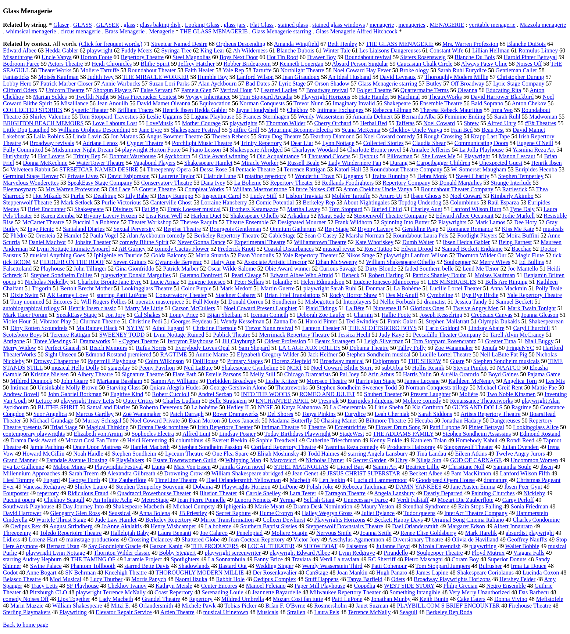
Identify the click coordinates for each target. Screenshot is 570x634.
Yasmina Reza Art (533, 149)
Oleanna (467, 90)
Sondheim (284, 301)
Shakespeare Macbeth (138, 506)
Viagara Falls (529, 553)
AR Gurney (132, 249)
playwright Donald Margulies (136, 275)
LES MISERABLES (452, 282)
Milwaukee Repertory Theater (345, 592)
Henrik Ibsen (546, 163)
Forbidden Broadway (232, 381)
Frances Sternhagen (266, 116)
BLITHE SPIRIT (58, 407)
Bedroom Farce (21, 64)
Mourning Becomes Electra (300, 130)
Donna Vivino (510, 599)
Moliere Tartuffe (99, 70)
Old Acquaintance (278, 156)
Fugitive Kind (126, 394)
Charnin (363, 315)
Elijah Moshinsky (278, 453)
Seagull (408, 612)
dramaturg (495, 480)
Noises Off (529, 64)
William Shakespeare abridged (247, 473)
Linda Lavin (87, 136)
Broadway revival (327, 90)
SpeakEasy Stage (76, 315)
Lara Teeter (302, 493)
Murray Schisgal (101, 420)
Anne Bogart (41, 572)
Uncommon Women (534, 460)
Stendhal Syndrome (426, 506)
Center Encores (219, 586)
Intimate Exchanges (340, 110)
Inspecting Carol (221, 196)
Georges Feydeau (191, 321)
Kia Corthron (427, 407)
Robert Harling (385, 275)
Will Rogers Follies (104, 301)
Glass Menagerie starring (281, 31)
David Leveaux (398, 77)
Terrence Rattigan (305, 169)
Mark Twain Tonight (531, 308)
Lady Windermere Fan (354, 163)
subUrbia (392, 368)
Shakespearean (546, 321)
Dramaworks (95, 341)
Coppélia (364, 586)
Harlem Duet (206, 216)
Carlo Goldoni (442, 328)
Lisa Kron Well (164, 216)
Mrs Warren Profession (73, 189)
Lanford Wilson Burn (476, 209)
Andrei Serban (215, 394)
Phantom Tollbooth (93, 566)
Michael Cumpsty (194, 506)
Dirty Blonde (380, 268)
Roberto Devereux (161, 407)
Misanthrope (18, 57)
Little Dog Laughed (26, 130)
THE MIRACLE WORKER (155, 77)
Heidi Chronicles (112, 64)
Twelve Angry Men (476, 308)
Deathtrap (105, 196)
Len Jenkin (332, 480)
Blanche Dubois (295, 50)
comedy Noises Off (26, 599)
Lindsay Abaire (486, 328)
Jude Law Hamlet (115, 520)
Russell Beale (303, 163)
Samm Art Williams (174, 381)
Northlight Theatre (302, 70)
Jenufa (490, 348)
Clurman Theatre (100, 321)
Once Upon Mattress (97, 447)
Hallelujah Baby (129, 533)
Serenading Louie (222, 592)
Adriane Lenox (100, 143)
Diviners (123, 209)
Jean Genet (305, 473)
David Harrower (22, 513)
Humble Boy (212, 77)
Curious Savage (337, 268)
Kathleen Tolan (429, 440)
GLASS (82, 25)
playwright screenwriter (232, 553)
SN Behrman (80, 572)
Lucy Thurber (106, 579)
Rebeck (350, 275)
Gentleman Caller (516, 70)
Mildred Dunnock (31, 381)
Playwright (477, 156)
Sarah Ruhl (507, 116)
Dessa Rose (213, 169)
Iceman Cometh (269, 315)
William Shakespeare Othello (400, 262)
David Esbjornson (128, 176)
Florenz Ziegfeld (291, 361)
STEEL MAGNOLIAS (301, 467)
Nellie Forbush (398, 301)
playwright (99, 50)
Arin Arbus (381, 374)
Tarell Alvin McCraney (517, 335)
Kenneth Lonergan (301, 64)
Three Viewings (52, 341)
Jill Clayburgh (239, 341)
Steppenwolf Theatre (27, 202)
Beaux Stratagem (335, 341)
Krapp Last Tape (490, 136)
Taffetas (405, 123)
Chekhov (297, 110)
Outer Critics (138, 401)
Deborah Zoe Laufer (321, 315)
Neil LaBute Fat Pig (503, 354)
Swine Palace (46, 566)
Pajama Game (543, 374)
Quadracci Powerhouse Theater (154, 493)
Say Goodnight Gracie (114, 546)
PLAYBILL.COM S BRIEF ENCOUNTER (448, 605)
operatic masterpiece (159, 301)
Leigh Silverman (383, 341)
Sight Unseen (60, 354)
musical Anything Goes (57, 255)
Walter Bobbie (522, 546)
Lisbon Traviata (304, 196)
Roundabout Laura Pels (420, 235)
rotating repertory (265, 176)
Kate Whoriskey (374, 242)
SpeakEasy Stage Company (100, 183)
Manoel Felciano (266, 586)
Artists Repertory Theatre (490, 414)
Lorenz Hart (43, 539)
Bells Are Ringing (506, 282)
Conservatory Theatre (166, 183)
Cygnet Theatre (145, 143)
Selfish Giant (319, 500)
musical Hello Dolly (75, 368)
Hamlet (72, 235)
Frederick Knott (236, 249)
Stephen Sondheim (134, 453)
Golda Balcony (168, 255)
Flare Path (184, 374)
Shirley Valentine (50, 116)
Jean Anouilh (112, 103)
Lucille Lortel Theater (456, 288)
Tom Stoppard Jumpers (443, 566)
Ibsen (546, 467)
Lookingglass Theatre (146, 288)
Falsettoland (17, 268)
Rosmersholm (330, 605)
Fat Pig (150, 209)
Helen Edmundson (323, 282)
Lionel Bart (350, 467)
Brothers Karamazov (253, 209)
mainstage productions (92, 539)
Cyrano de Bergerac (178, 262)
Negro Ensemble (506, 586)
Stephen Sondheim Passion (210, 447)
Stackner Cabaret (235, 295)
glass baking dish (160, 25)
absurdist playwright (530, 533)
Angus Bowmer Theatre (174, 136)
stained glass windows (338, 25)
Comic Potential (275, 202)
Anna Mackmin (508, 288)
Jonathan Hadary (461, 420)
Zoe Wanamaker (454, 348)
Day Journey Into (83, 506)
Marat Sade (331, 216)
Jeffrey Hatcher (196, 64)
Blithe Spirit (155, 64)
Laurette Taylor (176, 176)
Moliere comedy (421, 401)
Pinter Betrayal (486, 427)
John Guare (74, 381)
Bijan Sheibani (224, 315)
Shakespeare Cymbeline (249, 368)
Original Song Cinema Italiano (468, 520)
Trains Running (390, 176)
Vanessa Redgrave (44, 486)
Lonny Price (183, 315)
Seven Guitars (129, 262)
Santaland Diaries (83, 229)
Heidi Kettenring (147, 440)
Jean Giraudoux (301, 77)
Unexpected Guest (501, 163)
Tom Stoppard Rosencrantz (444, 341)
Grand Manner (20, 460)
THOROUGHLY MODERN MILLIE (200, 572)
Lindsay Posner (237, 434)
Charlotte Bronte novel (374, 149)
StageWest (351, 434)
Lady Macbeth (116, 599)
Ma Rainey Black (97, 328)
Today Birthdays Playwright (297, 434)
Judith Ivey (101, 77)
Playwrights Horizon (246, 486)
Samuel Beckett (514, 301)
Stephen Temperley (521, 176)
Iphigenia (235, 506)
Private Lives (83, 176)
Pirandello (396, 553)
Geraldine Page (420, 229)
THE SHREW (424, 361)
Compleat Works (204, 189)
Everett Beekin (229, 440)
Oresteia (45, 235)
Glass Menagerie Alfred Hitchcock (357, 31)
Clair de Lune (220, 176)
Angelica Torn (520, 381)
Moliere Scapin (289, 533)
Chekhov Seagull (64, 500)
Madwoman (543, 116)
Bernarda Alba (419, 116)
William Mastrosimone (260, 189)
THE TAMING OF (93, 559)
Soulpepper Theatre (440, 553)
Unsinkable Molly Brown (68, 387)
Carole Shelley (263, 493)
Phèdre (18, 235)
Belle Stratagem (228, 401)
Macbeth (300, 480)
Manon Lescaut (517, 156)
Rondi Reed (520, 440)
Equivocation (215, 103)
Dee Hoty (525, 222)
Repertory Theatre (142, 57)
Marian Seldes (50, 97)
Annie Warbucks (120, 83)
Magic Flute (529, 255)
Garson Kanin (166, 546)
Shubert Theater (383, 394)
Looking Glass (202, 25)
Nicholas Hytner (325, 460)
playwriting (482, 546)
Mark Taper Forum (25, 315)
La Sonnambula (226, 559)
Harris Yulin (417, 374)
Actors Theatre (65, 64)
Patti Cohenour (388, 566)
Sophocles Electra (153, 434)
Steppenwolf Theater (468, 447)
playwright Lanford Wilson (416, 255)
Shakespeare (89, 209)
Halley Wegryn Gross (327, 513)
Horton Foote (96, 57)
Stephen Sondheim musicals (506, 361)
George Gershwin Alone (238, 387)
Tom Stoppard (346, 209)
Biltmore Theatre (386, 420)
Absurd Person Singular (360, 64)
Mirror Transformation (227, 520)
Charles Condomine (536, 520)
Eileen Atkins (471, 453)
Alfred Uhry (501, 123)
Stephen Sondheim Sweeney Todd (357, 387)
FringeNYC (520, 348)
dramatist (435, 301)
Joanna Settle (376, 533)
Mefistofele (549, 599)
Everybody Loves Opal (202, 348)
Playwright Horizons (325, 97)
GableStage (282, 235)
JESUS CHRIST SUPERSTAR (363, 473)
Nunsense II (387, 308)
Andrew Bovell (21, 394)
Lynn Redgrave (357, 553)
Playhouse (52, 268)
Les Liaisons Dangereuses (390, 50)
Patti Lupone (445, 427)
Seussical (120, 513)
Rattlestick (514, 189)
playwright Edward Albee (300, 553)
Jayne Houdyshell (257, 110)
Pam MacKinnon (471, 473)
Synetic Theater (89, 110)
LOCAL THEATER (271, 546)
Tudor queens (419, 513)
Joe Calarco (214, 533)
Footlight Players (477, 235)
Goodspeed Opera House (445, 480)
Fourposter (15, 493)
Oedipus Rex (25, 526)
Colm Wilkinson (164, 361)
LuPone (288, 486)
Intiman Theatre (280, 427)
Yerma (287, 500)
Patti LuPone (347, 599)
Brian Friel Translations (293, 295)
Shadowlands (194, 566)
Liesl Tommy (18, 480)
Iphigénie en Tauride (118, 255)
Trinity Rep (86, 156)
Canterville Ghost (171, 202)
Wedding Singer (274, 566)
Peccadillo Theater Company (447, 335)
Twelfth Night (91, 97)
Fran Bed (462, 130)
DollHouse (205, 361)
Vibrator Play (55, 321)
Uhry (401, 460)
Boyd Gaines (503, 374)
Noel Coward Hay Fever (362, 70)
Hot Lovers (51, 156)
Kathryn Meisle (174, 586)
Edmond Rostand (540, 434)
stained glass (293, 25)
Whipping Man (243, 460)
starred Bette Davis (147, 566)
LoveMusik (159, 123)
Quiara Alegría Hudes (175, 387)
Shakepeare (397, 103)
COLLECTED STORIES (33, 110)
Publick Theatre (231, 335)
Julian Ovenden (520, 447)
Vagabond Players (154, 163)
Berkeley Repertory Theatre (227, 235)
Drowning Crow (183, 473)
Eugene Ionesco (206, 282)
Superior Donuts (507, 559)
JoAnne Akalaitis (121, 526)
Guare (457, 361)
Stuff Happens (322, 579)
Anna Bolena (154, 513)
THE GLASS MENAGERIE (213, 31)
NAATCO (509, 368)
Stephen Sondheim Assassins (476, 434)
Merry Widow (19, 348)
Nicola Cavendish (439, 546)
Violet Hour (17, 321)
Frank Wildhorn (353, 222)
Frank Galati (402, 321)
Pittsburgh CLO (48, 592)
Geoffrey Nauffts (527, 539)
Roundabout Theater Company (457, 189)
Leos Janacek (244, 420)
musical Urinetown (225, 612)
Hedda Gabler (61, 50)
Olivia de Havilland (475, 539)
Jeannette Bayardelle (276, 592)
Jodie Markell (518, 216)
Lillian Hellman (491, 50)
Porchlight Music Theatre (202, 143)
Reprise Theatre (182, 229)
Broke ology (414, 70)
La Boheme (247, 183)
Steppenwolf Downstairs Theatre (344, 526)
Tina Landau (431, 453)
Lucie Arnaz (164, 282)
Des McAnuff (402, 295)
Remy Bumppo (175, 196)
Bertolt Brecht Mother (86, 288)
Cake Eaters (471, 599)
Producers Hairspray (411, 447)
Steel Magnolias (191, 57)
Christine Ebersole (214, 328)
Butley (434, 83)
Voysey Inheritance (208, 97)
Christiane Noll (466, 467)
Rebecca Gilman (392, 110)
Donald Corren (246, 301)
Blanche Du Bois (475, 57)
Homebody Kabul (477, 440)
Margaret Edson (466, 526)
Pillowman (399, 156)
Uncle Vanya (57, 57)
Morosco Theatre (327, 381)
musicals (553, 229)
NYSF (265, 407)
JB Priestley (193, 513)
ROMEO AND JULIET (327, 394)
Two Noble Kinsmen (511, 394)
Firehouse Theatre (530, 605)
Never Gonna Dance (201, 242)
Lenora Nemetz (252, 500)
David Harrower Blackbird (502, 97)
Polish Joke (319, 486)
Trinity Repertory (261, 143)
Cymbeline (440, 295)
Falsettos (356, 546)
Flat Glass (262, 25)
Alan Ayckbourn (217, 83)
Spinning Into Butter (405, 222)
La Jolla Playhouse (481, 149)
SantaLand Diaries (109, 407)
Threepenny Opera (169, 169)
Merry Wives (495, 262)
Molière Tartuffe (351, 196)
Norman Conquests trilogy (437, 387)
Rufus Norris (151, 348)
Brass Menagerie (125, 31)
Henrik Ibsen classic (92, 308)
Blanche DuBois (526, 44)
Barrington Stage (376, 381)
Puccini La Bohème (96, 222)
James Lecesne (422, 381)
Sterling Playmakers (26, 612)
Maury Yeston (377, 506)
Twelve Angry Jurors (520, 453)
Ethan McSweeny (336, 262)
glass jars (234, 25)
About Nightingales (366, 202)
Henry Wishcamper (173, 526)
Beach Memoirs (108, 348)
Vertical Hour (236, 90)
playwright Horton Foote (151, 149)
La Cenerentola (348, 407)
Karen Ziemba (58, 216)
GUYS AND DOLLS (477, 407)
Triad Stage (64, 427)
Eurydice (355, 414)
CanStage (317, 572)
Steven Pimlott (470, 368)
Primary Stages (245, 361)
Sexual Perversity (133, 229)
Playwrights (452, 222)
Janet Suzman (372, 605)
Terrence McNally (369, 612)
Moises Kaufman (495, 275)
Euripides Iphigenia (371, 401)
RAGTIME (173, 354)
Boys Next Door (239, 57)
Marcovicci (283, 460)
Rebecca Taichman (364, 486)
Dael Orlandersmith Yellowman (243, 480)
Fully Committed (23, 149)
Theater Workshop (149, 222)
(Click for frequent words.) (110, 44)
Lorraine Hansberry (224, 202)
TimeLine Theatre (176, 480)
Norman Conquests (262, 103)
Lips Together (73, 599)
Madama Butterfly (290, 420)
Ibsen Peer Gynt (523, 486)
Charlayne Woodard (314, 149)
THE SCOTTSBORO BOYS (382, 328)
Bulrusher (490, 566)
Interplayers (357, 301)
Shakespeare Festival (195, 130)
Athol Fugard (168, 328)
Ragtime (521, 407)
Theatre (317, 427)
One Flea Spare (230, 453)
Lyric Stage (292, 83)
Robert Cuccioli (170, 394)
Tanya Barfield (365, 579)
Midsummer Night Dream (82, 149)
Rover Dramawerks (236, 414)
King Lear (212, 50)
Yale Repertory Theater (309, 255)
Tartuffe (262, 70)
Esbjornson (386, 361)
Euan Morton (204, 420)
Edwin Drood (417, 249)
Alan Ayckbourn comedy (156, 235)
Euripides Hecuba (536, 169)
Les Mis (555, 381)
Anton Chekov (529, 103)
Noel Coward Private (155, 420)
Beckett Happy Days (398, 520)
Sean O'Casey (320, 235)
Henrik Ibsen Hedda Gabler (195, 110)
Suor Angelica (50, 414)
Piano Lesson (205, 149)
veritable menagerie (492, 25)
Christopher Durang (520, 77)
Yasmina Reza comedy (351, 447)
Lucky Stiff (263, 196)
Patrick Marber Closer (66, 83)
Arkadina (298, 216)
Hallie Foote (396, 315)
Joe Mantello (522, 268)
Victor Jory (306, 539)
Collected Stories (383, 143)
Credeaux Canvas (491, 315)
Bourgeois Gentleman (235, 229)
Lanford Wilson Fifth (525, 473)
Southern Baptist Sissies (268, 526)
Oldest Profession (285, 341)
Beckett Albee (425, 473)
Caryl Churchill (531, 328)
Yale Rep (233, 70)
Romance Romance (470, 229)
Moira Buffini (522, 235)
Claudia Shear (428, 143)
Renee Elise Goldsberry (428, 533)
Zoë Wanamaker (141, 414)
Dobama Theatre (369, 348)
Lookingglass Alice (536, 427)
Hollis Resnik (428, 368)
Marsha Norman (365, 235)
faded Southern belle (429, 268)
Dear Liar (302, 143)
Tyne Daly (522, 209)
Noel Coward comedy (389, 136)
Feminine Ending (465, 116)
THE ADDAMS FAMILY (403, 434)
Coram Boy (465, 559)
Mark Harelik (481, 533)
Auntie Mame (212, 354)
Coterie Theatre (157, 189)
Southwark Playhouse (28, 506)
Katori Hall (348, 169)
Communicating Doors (481, 143)
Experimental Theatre (259, 242)
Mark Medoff (236, 288)
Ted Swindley (362, 321)
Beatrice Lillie (422, 467)
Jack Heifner (323, 354)
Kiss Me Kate (518, 229)
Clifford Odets (20, 90)
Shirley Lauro (91, 486)
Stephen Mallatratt (448, 321)
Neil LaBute (198, 368)
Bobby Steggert (177, 553)
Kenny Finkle (386, 440)
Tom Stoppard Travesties (108, 116)
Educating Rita (503, 90)
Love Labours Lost (114, 123)
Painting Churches (493, 493)
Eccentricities (351, 427)
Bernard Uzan (63, 546)
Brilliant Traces (135, 110)
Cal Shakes (147, 315)
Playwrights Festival (119, 467)
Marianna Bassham (119, 381)
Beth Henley (342, 44)
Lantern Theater (320, 328)
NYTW (135, 328)
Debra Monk (432, 176)
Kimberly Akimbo (512, 196)
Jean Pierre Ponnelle (202, 500)
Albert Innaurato (513, 526)
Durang (399, 163)
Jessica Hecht (354, 335)
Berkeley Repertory (168, 520)
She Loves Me (438, 156)
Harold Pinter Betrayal (530, 57)
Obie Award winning (223, 156)
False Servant (156, 90)
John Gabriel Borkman (74, 394)
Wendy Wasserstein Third (332, 566)
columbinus (189, 440)
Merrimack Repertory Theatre (294, 335)
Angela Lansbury (394, 493)
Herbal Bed (373, 123)
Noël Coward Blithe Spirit (342, 368)
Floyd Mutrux (488, 553)
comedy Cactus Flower (181, 249)
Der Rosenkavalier (275, 572)
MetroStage (155, 500)
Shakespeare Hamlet (208, 163)
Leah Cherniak (392, 414)
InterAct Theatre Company (475, 513)
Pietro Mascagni (424, 559)
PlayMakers (130, 460)
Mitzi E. (120, 605)
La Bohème (407, 288)
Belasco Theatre (22, 579)
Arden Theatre (177, 612)
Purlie (78, 196)
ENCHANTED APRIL (283, 401)
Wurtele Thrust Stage (61, 520)
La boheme (218, 526)
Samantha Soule (512, 467)
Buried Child (386, 209)
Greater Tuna (500, 341)
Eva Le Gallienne (23, 467)
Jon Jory (115, 315)
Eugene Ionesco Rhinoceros (386, 282)
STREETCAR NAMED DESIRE (98, 169)
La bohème (204, 407)
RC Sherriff (382, 559)
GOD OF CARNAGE (476, 460)
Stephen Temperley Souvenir (150, 486)
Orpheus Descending (241, 44)
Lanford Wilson (255, 77)
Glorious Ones (427, 308)
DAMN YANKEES (418, 486)
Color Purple (196, 288)
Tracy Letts (44, 586)
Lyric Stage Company (519, 83)
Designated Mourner (301, 222)
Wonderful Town (315, 176)
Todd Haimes (323, 453)
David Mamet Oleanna (163, 103)
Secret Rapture (233, 513)
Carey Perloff (518, 500)
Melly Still (262, 374)
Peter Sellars (249, 282)
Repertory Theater (291, 183)
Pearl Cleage (246, 275)
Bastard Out (232, 566)
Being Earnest (515, 242)
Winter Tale (336, 50)
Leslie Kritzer (281, 381)
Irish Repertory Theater (225, 427)
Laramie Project (143, 559)
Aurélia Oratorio (459, 374)
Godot (10, 572)
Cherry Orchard (332, 123)
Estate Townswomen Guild (185, 460)
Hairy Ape (223, 262)
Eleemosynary (20, 189)
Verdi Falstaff (413, 500)
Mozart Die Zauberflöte (466, 500)
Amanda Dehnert (372, 116)
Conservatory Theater (181, 295)
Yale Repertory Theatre (534, 295)
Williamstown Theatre (320, 242)
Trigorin (41, 288)
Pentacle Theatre (255, 169)
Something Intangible (414, 592)
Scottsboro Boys (22, 335)
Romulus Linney (538, 50)
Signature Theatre (143, 374)
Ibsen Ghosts (426, 196)
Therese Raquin (198, 222)
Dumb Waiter (418, 242)
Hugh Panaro (391, 572)
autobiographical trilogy (31, 308)
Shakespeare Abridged (256, 149)
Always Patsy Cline (484, 64)
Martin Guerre (278, 288)
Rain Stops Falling (480, 506)
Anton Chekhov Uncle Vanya (377, 189)
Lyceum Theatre (184, 453)
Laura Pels (326, 612)
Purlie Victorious (121, 202)
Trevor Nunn (308, 103)
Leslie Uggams (164, 116)
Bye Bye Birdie (480, 295)
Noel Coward (439, 123)
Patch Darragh (187, 414)
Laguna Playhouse (212, 116)
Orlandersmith (156, 605)
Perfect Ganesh (63, 348)
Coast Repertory (173, 592)
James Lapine (432, 572)
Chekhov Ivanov (126, 586)
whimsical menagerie (31, 31)
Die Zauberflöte (127, 480)
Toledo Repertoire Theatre (70, 533)
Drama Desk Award (33, 440)
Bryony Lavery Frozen (110, 216)
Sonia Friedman (529, 506)
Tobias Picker (240, 605)
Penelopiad (249, 533)
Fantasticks (16, 77)
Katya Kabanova (301, 407)
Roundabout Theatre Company (406, 169)
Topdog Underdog (419, 202)
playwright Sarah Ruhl (330, 288)
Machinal (409, 97)
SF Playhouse (83, 586)
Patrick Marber (181, 268)
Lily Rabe (137, 196)
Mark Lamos (490, 222)
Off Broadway (467, 83)
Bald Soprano (487, 103)
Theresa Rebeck (230, 136)
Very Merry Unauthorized (479, 592)
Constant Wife (446, 50)
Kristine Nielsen (50, 374)
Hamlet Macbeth (150, 447)
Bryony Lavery (375, 229)
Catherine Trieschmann (333, 440)
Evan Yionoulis (256, 255)
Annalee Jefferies (430, 149)
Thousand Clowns (329, 156)
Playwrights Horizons (339, 520)
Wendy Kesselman (242, 321)
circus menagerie (80, 31)
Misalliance (74, 103)
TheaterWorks (54, 70)
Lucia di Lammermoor (380, 480)
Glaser (61, 25)
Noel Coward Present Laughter (260, 308)
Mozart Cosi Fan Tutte (91, 440)
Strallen (296, 612)
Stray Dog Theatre (280, 136)
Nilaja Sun (428, 460)
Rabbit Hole (230, 579)
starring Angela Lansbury (378, 453)
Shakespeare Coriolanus (485, 572)
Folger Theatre (374, 90)
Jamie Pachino (47, 447)
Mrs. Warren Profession (470, 44)
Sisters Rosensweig (423, 57)
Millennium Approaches (31, 473)
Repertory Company (406, 183)
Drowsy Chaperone (56, 361)
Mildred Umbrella (242, 599)
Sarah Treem (84, 473)
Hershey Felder (517, 579)
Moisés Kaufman (58, 77)
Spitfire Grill (244, 130)
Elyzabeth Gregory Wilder (268, 354)
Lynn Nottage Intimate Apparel (73, 249)
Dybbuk (368, 156)
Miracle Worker (259, 163)
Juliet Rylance (378, 513)
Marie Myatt (269, 506)
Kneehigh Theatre (125, 572)
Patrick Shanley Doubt (439, 275)
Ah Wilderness (250, 50)
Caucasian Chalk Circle (424, 64)
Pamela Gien (196, 90)
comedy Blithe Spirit (144, 242)
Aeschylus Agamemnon (356, 539)
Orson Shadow (331, 83)
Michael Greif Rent (500, 387)
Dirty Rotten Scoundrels (39, 328)
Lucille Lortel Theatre (445, 354)
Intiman (19, 387)
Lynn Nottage (338, 143)
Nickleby (534, 493)
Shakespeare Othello (254, 216)
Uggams (353, 176)
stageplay (119, 368)
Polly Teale (549, 288)
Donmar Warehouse (132, 156)
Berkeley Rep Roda (449, 612)
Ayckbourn (177, 156)
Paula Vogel (104, 235)
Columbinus (464, 202)
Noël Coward (466, 196)
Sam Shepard (254, 348)
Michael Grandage (52, 420)
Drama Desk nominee (163, 427)
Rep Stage (337, 229)
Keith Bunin (433, 599)
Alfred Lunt (196, 434)
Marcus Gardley (95, 414)
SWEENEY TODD (122, 335)
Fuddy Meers (137, 50)
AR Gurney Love (67, 295)
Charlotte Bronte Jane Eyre (110, 282)
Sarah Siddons (435, 414)
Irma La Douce (528, 566)
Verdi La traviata (339, 559)
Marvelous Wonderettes (31, 183)
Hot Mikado (47, 196)
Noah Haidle (88, 453)
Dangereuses (505, 420)
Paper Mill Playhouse (320, 586)
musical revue (339, 249)
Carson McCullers (193, 308)
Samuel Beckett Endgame (472, 249)
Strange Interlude (511, 183)
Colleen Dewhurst (284, 520)
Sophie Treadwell (276, 440)
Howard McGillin (43, 453)
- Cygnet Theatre (138, 341)
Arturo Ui (390, 196)
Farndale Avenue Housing (76, 460)
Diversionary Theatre (418, 539)
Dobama (203, 486)
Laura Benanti (174, 533)
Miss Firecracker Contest (147, 97)
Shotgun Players (112, 90)
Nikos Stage (360, 255)
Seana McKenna (361, 130)
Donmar (375, 288)
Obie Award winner (287, 268)
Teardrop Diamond (332, 136)
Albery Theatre (95, 374)
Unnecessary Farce (365, 500)
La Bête (355, 308)
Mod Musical (65, 579)
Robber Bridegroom (247, 64)
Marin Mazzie (26, 605)
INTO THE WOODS (266, 394)
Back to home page (25, 625)
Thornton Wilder (285, 123)
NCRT (294, 368)
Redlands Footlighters (348, 183)
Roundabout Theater (152, 70)
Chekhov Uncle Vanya (415, 130)
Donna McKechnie (45, 163)
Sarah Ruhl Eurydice (462, 70)
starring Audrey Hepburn (32, 559)
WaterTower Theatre (100, 163)
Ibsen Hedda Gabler (466, 242)
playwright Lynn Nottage (55, 553)
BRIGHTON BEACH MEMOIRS (43, 123)
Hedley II (238, 407)
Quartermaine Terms (424, 90)
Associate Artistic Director (275, 262)
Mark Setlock (77, 202)
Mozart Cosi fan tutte (298, 599)
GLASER (107, 25)
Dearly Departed (443, 493)
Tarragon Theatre (345, 493)
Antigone (14, 341)
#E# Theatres (540, 123)
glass (129, 25)
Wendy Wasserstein (321, 116)
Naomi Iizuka (191, 579)
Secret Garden (369, 460)
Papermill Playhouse (112, 361)
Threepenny (17, 533)
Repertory (201, 599)
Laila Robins (49, 136)
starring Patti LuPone (122, 295)
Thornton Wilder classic (122, 553)
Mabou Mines (69, 467)
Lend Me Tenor (480, 268)
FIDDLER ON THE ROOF (72, 262)
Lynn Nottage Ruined (178, 335)
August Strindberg (70, 526)
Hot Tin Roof (282, 57)
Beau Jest (492, 130)
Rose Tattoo (378, 249)
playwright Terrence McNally (111, 592)
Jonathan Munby (390, 599)
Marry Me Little (144, 308)
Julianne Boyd (393, 546)
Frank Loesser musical (194, 209)
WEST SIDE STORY (409, 586)
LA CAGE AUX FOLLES (310, 348)
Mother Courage (201, 123)
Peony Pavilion (157, 368)
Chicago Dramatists (307, 374)
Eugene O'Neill (535, 143)
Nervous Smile (334, 533)
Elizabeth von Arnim (98, 434)
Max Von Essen (192, 467)
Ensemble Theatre (441, 103)
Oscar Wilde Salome (231, 268)
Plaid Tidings (321, 308)
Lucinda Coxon (541, 572)
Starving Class (123, 387)
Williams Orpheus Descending (94, 130)
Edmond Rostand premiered (118, 354)
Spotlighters (185, 559)
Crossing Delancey (150, 539)
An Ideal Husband (349, 77)
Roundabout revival (368, 57)
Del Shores (280, 414)
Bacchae (521, 249)
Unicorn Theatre (65, 90)
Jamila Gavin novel (242, 467)
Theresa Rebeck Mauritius (451, 110)
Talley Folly (412, 348)
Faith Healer (199, 70)
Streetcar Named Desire (179, 44)
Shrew (471, 123)
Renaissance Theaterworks (481, 401)
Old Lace (119, 189)
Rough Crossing (443, 136)
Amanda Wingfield (296, 44)
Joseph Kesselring (441, 315)
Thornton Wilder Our (481, 255)
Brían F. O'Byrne (286, 605)
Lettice (43, 401)
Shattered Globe (201, 539)
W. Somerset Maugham (478, 169)
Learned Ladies (279, 90)
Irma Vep (502, 110)
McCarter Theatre (43, 222)
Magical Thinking (107, 427)
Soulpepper (457, 262)
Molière (468, 394)
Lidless (11, 539)
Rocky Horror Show (353, 295)
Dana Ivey (213, 183)
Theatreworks (291, 387)
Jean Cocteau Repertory (256, 539)
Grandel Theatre (161, 599)
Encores (62, 301)
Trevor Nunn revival (269, 328)
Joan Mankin (352, 572)
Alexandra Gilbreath (131, 473)
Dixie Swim (24, 295)
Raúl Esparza (503, 202)
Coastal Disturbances (289, 249)
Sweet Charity (472, 176)
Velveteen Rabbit (30, 169)
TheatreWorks (445, 97)
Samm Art (385, 467)
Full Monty (206, 301)
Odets (398, 579)
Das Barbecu (534, 592)
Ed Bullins (531, 262)
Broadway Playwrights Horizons (452, 579)
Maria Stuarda (212, 255)
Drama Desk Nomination (322, 506)
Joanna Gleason (539, 315)
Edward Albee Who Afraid (301, 275)
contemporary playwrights (34, 434)
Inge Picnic (41, 229)
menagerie (382, 25)
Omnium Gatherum (293, 229)
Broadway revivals (52, 143)
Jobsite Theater (93, 242)
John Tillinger (90, 268)
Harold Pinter (322, 321)
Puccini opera (19, 500)
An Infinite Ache (112, 500)
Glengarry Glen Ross (75, 513)
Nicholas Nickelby (47, 282)
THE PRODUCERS (215, 546)
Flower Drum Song (398, 427)
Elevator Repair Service (124, 612)
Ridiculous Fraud (88, 493)
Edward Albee (19, 50)
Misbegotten (319, 301)
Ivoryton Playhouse (190, 341)
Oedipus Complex (274, 579)
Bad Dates (258, 83)
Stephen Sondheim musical (378, 354)
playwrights (243, 123)
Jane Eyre (150, 130)
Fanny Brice (268, 559)
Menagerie (161, 31)
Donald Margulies (460, 183)
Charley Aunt (426, 209)
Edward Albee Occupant (465, 216)
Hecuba (424, 420)
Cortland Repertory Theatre (283, 447)
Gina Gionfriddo (134, 268)
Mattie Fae (544, 387)
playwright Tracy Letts (87, 401)
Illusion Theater (218, 493)
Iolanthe (282, 282)
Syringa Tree (176, 50)
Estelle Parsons (223, 374)
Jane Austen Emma (473, 486)
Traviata (301, 559)
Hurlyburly (16, 156)
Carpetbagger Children (443, 163)
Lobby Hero (17, 83)
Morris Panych (148, 579)
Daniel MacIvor (47, 242)
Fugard (51, 480)
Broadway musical (342, 361)
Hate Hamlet (374, 97)
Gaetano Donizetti (201, 275)
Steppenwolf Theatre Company (390, 216)
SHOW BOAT (320, 546)
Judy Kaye (391, 335)
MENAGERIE (447, 25)
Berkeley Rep (319, 202)
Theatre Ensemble (247, 222)
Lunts (158, 467)
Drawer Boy (321, 57)
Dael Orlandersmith (415, 526)
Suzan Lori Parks (169, 83)
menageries (412, 25)
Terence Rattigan (70, 335)
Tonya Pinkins (319, 414)
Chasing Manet (339, 420)
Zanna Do (285, 321)
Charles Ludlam (181, 401)
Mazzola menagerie (543, 25)
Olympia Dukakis (499, 321)
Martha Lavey (303, 209)
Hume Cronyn (276, 513)
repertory (48, 493)
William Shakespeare (77, 605)
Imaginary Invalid (353, 103)
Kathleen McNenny (471, 381)
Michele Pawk (199, 605)
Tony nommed (27, 301)
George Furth (84, 480)
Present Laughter (430, 394)
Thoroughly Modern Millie (456, 77)
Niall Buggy (539, 341)
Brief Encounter (47, 209)
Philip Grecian (460, 586)
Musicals (267, 612)
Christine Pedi (145, 321)
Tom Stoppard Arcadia (266, 97)
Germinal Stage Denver (30, 176)
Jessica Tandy (471, 301)
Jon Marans (124, 136)
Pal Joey (349, 374)
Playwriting (73, 612)
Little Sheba (389, 407)
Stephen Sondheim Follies (62, 275)
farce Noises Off (315, 189)
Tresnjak (328, 401)
